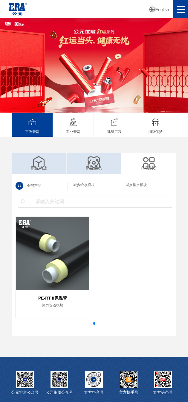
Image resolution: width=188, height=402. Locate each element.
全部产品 (32, 186)
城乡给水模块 (83, 185)
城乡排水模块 (136, 185)
